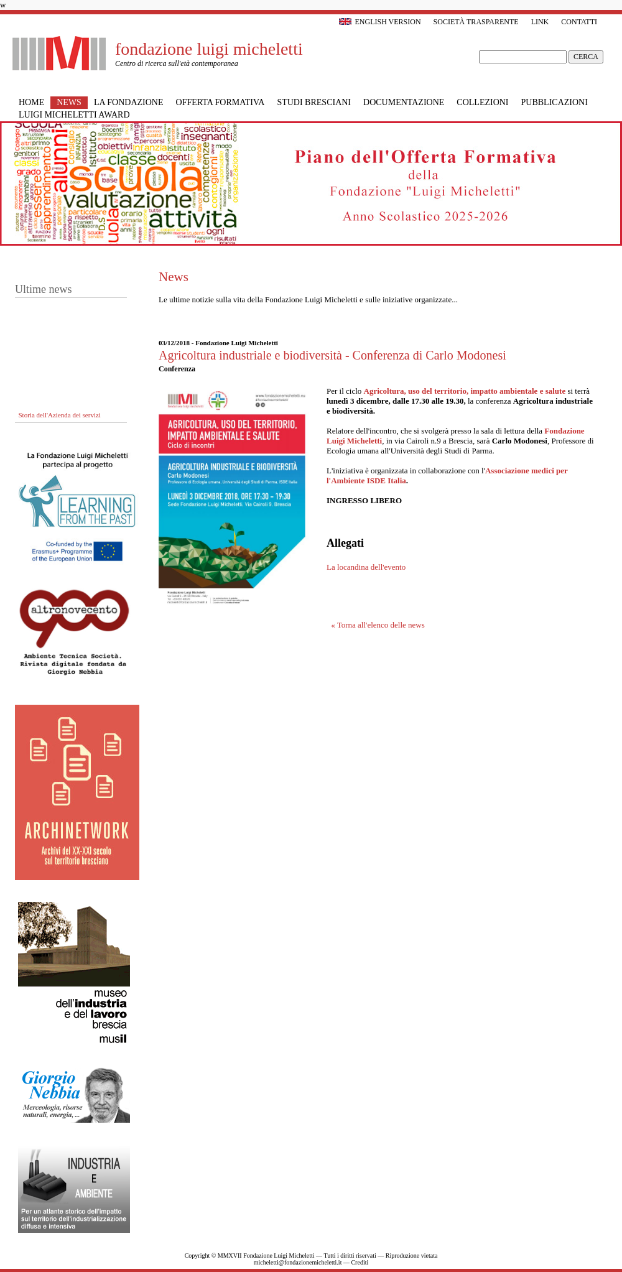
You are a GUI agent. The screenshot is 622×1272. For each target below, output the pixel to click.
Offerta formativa (220, 102)
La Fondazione (129, 102)
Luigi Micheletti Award (74, 114)
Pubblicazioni (554, 102)
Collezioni (482, 102)
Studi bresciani (314, 102)
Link (540, 21)
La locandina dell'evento (366, 567)
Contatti (579, 21)
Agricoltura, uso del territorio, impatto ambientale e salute (465, 391)
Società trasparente (476, 21)
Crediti (359, 1262)
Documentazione (403, 102)
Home (31, 102)
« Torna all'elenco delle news (378, 624)
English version (379, 21)
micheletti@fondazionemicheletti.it (298, 1262)
